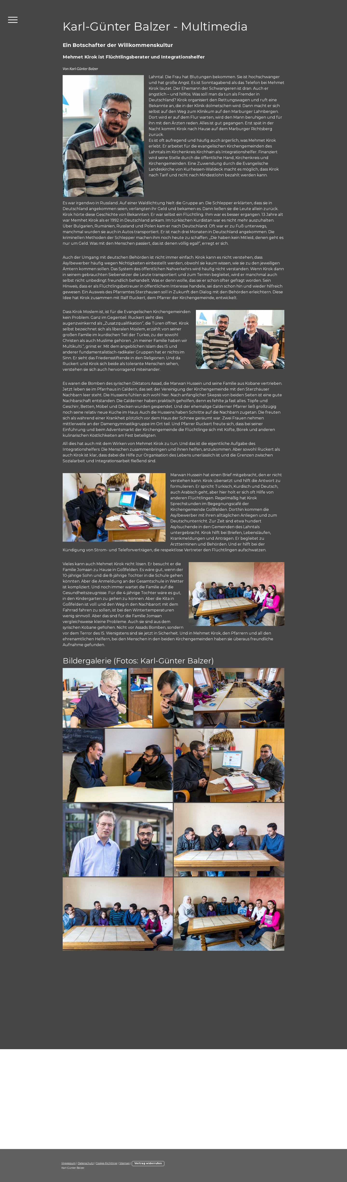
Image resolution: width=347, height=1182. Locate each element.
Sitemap (124, 1163)
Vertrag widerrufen (148, 1163)
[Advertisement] (173, 1002)
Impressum (68, 1163)
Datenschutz (86, 1163)
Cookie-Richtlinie (106, 1163)
